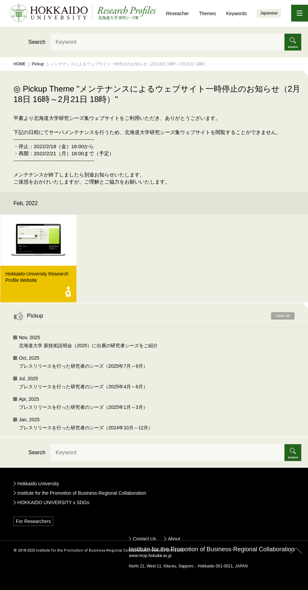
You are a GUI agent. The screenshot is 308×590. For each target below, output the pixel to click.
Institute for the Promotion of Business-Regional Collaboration (82, 493)
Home (19, 64)
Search (36, 42)
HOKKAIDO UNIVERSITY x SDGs (54, 502)
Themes (207, 13)
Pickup (38, 64)
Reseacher (177, 13)
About (174, 539)
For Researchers (33, 521)
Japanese (269, 13)
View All (283, 316)
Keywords (236, 13)
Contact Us (144, 539)
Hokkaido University (38, 483)
